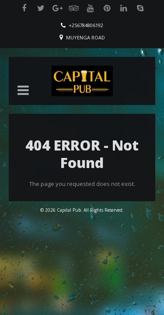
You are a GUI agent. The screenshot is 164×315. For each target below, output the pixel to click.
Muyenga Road (85, 37)
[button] (23, 90)
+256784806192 (86, 25)
